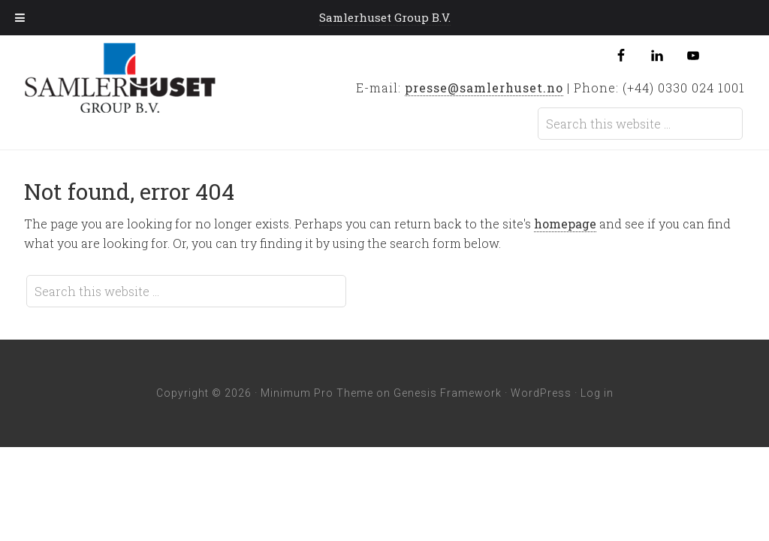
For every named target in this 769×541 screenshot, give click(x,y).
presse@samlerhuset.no (484, 87)
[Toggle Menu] (20, 17)
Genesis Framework (448, 393)
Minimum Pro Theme (317, 393)
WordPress (541, 393)
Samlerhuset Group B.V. (143, 81)
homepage (565, 223)
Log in (597, 393)
